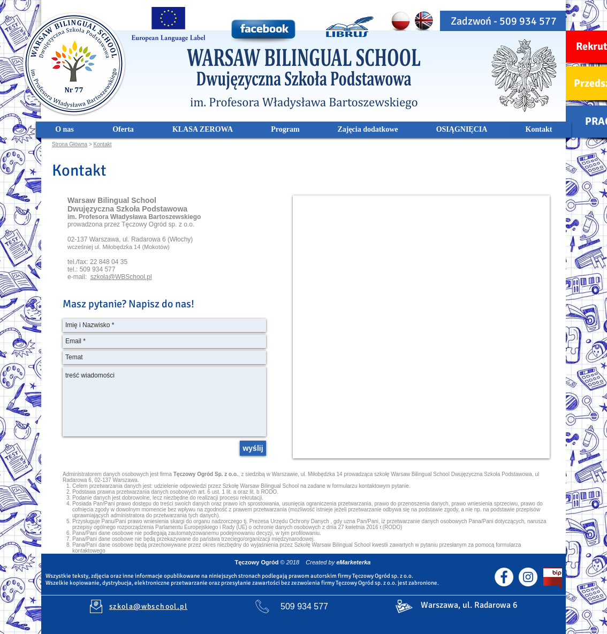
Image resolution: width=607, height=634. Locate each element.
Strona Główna (69, 144)
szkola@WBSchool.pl (121, 277)
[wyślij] (253, 448)
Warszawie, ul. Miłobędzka (303, 474)
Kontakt (103, 144)
